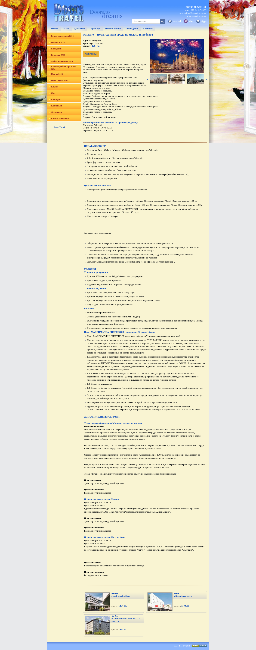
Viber (191, 21)
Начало (54, 28)
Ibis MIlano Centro (183, 596)
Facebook (177, 21)
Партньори (95, 28)
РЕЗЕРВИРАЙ (91, 54)
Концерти (56, 99)
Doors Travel (59, 127)
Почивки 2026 (58, 42)
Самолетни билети (60, 118)
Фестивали (56, 112)
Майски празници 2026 (62, 61)
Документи (79, 28)
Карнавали (56, 106)
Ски (53, 93)
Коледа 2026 (57, 74)
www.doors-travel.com (196, 16)
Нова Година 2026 (59, 80)
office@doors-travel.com (195, 13)
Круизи (54, 87)
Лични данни (132, 28)
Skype (203, 21)
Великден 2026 (58, 55)
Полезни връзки (113, 28)
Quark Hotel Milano (121, 596)
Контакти (148, 28)
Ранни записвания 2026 (62, 36)
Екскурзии (56, 49)
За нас (66, 28)
